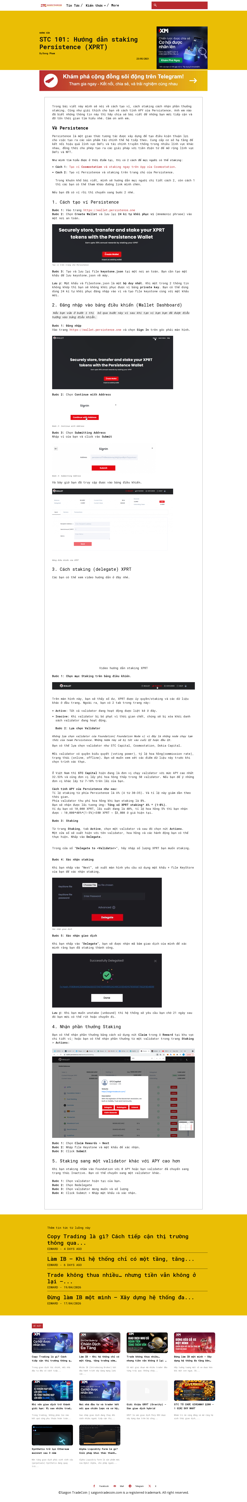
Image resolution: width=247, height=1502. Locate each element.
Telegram (139, 1485)
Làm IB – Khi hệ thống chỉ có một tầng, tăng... (121, 1258)
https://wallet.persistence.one (109, 210)
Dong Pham (49, 53)
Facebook (104, 1485)
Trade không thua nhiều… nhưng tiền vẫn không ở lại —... (121, 1277)
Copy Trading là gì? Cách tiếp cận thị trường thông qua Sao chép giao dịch (52, 1359)
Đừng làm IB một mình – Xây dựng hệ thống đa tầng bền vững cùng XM (193, 1359)
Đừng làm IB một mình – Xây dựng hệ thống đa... (120, 1296)
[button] (155, 5)
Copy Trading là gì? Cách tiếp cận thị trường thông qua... (118, 1238)
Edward (52, 1248)
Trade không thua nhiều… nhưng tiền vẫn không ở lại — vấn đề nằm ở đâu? (147, 1359)
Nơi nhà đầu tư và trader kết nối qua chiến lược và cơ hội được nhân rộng (99, 1407)
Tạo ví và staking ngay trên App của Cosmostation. (122, 167)
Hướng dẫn (44, 33)
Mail (122, 1485)
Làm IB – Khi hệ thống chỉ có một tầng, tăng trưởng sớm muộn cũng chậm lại (99, 1359)
